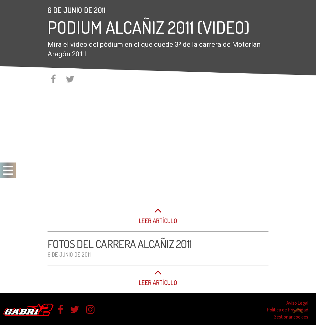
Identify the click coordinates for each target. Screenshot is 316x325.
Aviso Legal (297, 303)
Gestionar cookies (291, 317)
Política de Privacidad (287, 310)
